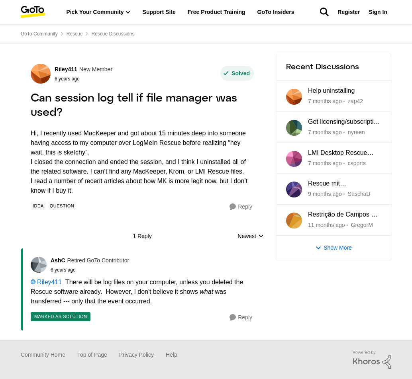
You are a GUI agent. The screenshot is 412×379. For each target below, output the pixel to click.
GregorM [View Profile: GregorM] (362, 225)
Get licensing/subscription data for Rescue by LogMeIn (344, 122)
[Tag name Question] (62, 205)
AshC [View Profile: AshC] (58, 260)
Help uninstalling (331, 90)
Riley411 (49, 282)
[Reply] (241, 206)
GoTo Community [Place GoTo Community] (39, 34)
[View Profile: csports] (294, 159)
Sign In (378, 12)
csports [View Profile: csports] (357, 163)
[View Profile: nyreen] (294, 128)
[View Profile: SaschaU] (294, 189)
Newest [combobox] (250, 236)
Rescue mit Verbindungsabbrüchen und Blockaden (341, 184)
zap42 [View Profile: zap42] (355, 101)
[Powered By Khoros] (372, 360)
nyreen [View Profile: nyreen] (356, 132)
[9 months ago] (325, 194)
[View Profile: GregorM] (294, 221)
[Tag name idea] (38, 205)
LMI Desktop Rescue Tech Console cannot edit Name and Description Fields (344, 153)
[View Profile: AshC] (39, 265)
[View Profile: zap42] (294, 97)
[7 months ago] (325, 101)
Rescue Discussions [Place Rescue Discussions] (112, 34)
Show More (333, 247)
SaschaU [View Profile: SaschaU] (359, 194)
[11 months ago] (326, 225)
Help (171, 355)
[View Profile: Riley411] (41, 74)
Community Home (43, 355)
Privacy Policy (136, 355)
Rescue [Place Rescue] (75, 34)
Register (348, 12)
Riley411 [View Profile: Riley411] (66, 69)
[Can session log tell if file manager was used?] (90, 270)
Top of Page (92, 355)
